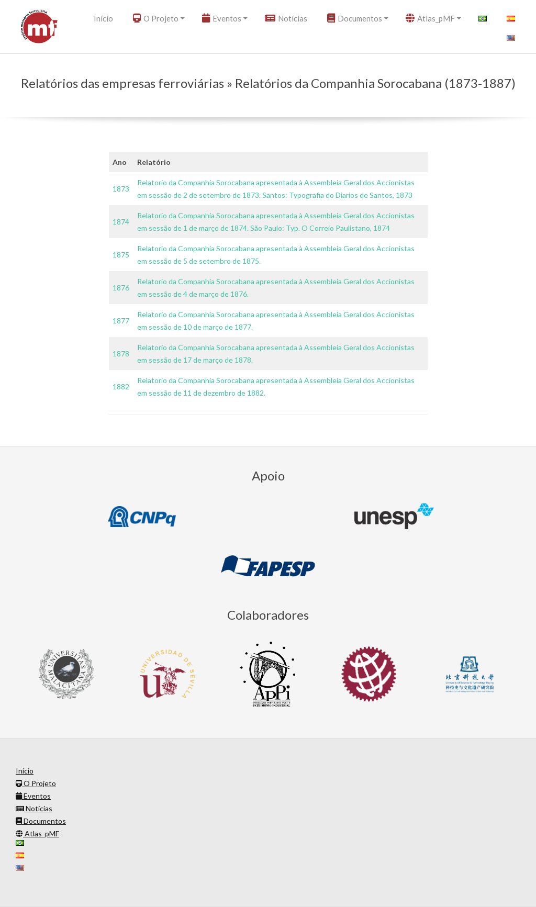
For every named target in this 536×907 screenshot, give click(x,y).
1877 (121, 320)
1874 (121, 221)
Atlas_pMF (430, 18)
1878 (121, 353)
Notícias (286, 18)
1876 (121, 287)
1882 (121, 386)
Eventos (221, 18)
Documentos (354, 18)
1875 (121, 254)
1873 (121, 188)
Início (103, 18)
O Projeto (155, 18)
